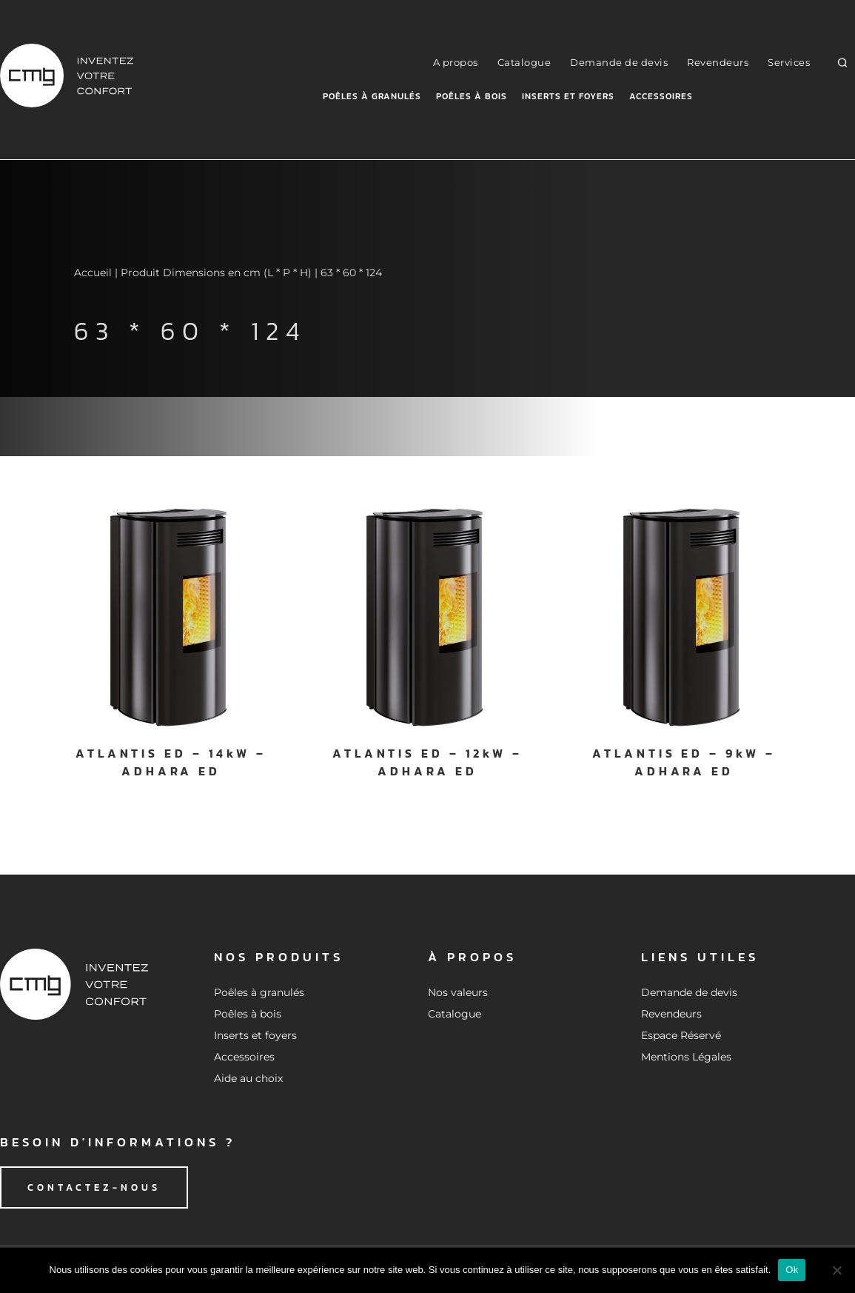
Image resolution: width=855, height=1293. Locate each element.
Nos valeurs (458, 992)
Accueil (93, 272)
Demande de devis (619, 62)
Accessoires (661, 96)
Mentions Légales (686, 1056)
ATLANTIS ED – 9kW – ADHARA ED (683, 762)
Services (789, 62)
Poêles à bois (471, 96)
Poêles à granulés (372, 96)
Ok (791, 1269)
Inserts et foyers (568, 96)
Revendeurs (717, 62)
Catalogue (524, 62)
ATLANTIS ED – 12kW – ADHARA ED (427, 762)
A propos (455, 62)
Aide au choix (248, 1078)
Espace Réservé (681, 1035)
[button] (843, 62)
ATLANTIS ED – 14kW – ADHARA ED (171, 762)
